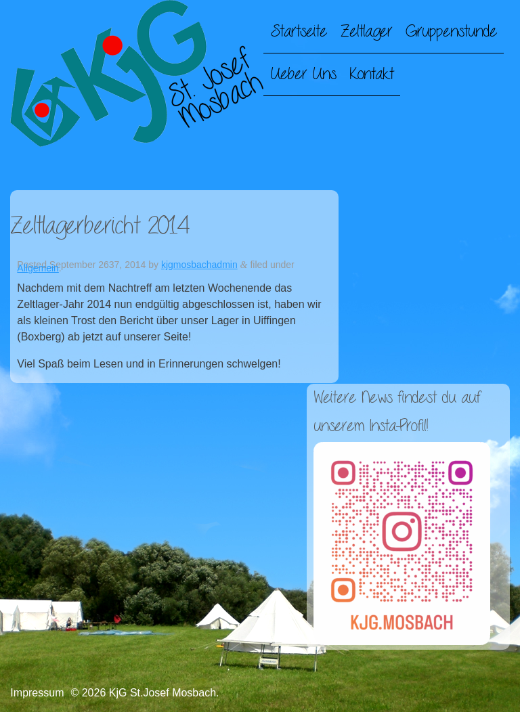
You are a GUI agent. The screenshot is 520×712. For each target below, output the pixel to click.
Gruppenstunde (451, 31)
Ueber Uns (303, 74)
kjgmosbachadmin (199, 264)
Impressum (37, 692)
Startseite (298, 31)
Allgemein (37, 268)
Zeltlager (366, 31)
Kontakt (371, 74)
